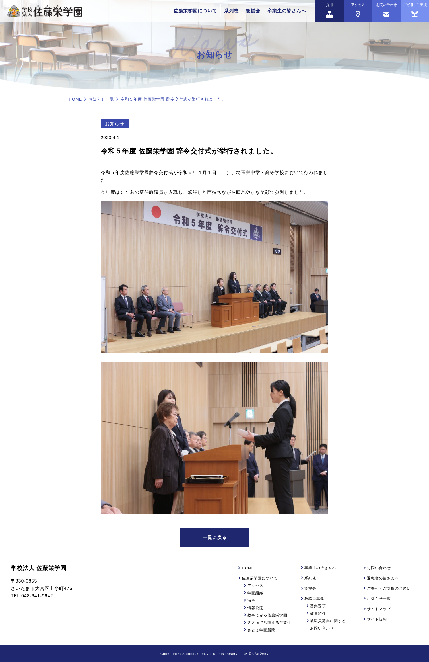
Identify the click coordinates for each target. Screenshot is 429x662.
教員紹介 (318, 613)
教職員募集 (314, 599)
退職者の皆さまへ (383, 578)
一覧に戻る (215, 537)
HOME (75, 99)
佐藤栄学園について (195, 10)
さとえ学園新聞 (261, 630)
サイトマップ (379, 609)
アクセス (255, 585)
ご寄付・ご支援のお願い (389, 588)
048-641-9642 (37, 595)
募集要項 (318, 606)
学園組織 (255, 593)
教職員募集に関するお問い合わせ (328, 624)
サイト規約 (377, 619)
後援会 (253, 10)
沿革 (251, 600)
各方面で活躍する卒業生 (269, 622)
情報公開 (255, 608)
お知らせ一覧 (101, 99)
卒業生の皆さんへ (286, 10)
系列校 (231, 10)
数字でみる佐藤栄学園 (267, 615)
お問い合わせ (379, 568)
